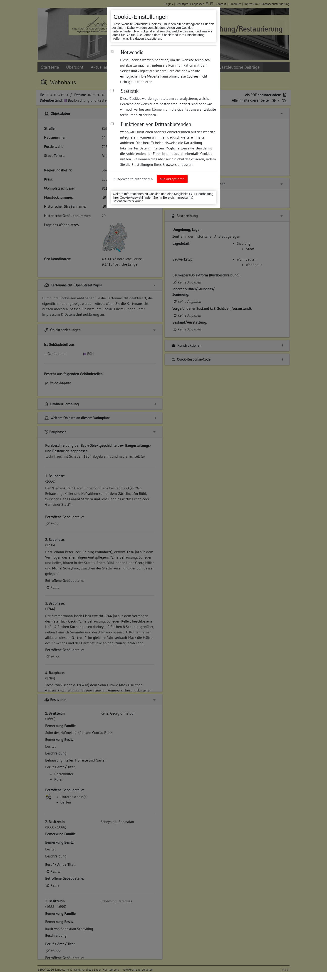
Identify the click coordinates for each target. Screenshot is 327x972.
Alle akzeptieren (172, 179)
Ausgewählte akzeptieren (133, 179)
